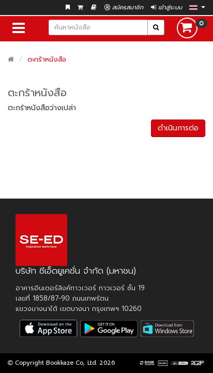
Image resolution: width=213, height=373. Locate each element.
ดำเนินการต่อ (178, 128)
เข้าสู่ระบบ (166, 7)
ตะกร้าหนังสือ (46, 59)
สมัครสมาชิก (123, 7)
